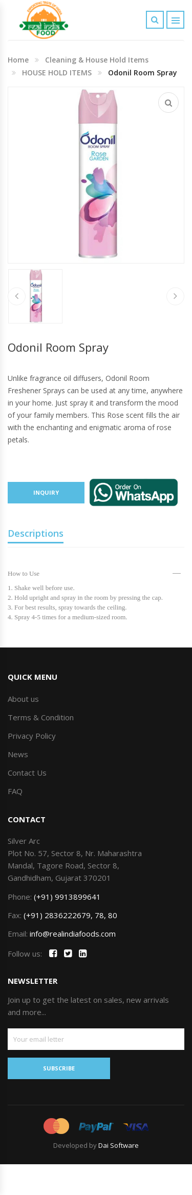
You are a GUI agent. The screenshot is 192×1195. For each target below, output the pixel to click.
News (18, 754)
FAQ (15, 791)
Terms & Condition (41, 717)
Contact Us (27, 772)
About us (23, 699)
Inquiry (46, 492)
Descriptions (35, 533)
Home (18, 60)
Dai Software (118, 1145)
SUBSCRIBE (59, 1068)
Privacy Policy (32, 736)
